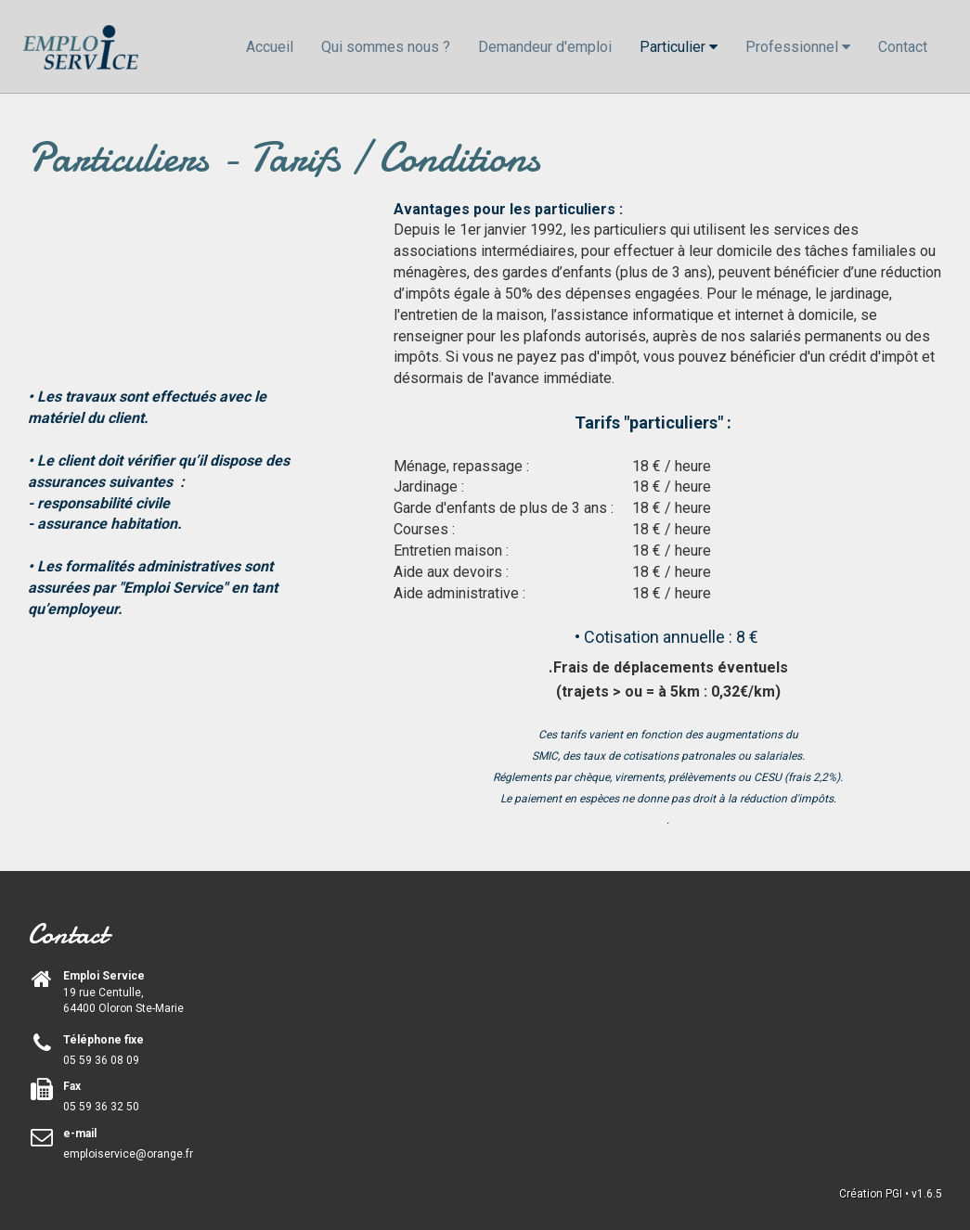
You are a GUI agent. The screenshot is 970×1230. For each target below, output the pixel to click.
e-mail (80, 1133)
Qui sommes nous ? (385, 47)
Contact (902, 47)
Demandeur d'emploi (545, 47)
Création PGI (870, 1193)
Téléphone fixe (103, 1039)
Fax (72, 1086)
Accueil (269, 47)
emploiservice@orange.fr (128, 1153)
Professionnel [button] (797, 47)
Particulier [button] (679, 47)
